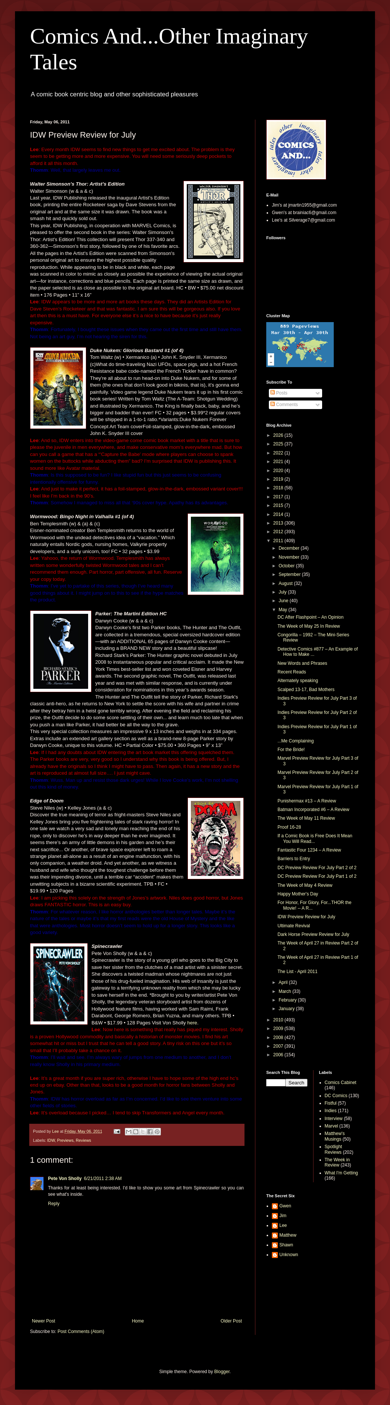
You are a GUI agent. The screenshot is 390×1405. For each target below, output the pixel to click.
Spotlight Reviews (333, 1149)
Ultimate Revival (294, 925)
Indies (331, 1110)
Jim (282, 1215)
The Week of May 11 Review (306, 818)
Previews (65, 1140)
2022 (279, 453)
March (285, 991)
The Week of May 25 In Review (309, 626)
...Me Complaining (296, 741)
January (287, 1008)
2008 (279, 1037)
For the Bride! (291, 749)
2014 (279, 514)
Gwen (285, 1206)
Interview (334, 1118)
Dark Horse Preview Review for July (313, 934)
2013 (279, 523)
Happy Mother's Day (298, 894)
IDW (51, 1140)
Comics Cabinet (341, 1082)
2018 (279, 487)
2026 (279, 435)
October (287, 565)
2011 (279, 540)
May (283, 609)
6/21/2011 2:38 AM (103, 1178)
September (290, 574)
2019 (279, 479)
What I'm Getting (341, 1173)
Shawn (286, 1245)
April (284, 982)
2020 (279, 470)
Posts (278, 393)
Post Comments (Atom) (80, 1331)
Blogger (222, 1371)
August (286, 583)
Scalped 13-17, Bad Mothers (306, 689)
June (284, 600)
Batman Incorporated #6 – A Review (313, 809)
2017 (279, 496)
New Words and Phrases (302, 663)
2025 (279, 444)
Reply (54, 1203)
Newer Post (43, 1321)
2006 (279, 1054)
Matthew (287, 1235)
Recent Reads (292, 672)
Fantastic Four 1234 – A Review (309, 850)
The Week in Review (337, 1162)
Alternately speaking (298, 680)
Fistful (331, 1103)
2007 (279, 1046)
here (192, 1023)
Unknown (288, 1254)
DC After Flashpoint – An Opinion (311, 617)
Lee (283, 1225)
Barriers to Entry (294, 858)
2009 (279, 1028)
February (288, 1000)
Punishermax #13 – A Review (307, 801)
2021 (279, 461)
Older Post (231, 1321)
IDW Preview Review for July (306, 916)
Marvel (331, 1126)
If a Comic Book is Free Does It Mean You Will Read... (315, 838)
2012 (279, 531)
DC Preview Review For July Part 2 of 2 (317, 867)
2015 (279, 505)
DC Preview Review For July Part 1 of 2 (317, 876)
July (283, 592)
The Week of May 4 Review (305, 885)
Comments (284, 404)
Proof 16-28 (289, 827)
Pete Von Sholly (65, 1178)
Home (138, 1321)
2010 (279, 1020)
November (290, 557)
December (290, 548)
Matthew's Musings (335, 1136)
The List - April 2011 (298, 971)
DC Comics (336, 1095)
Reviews (83, 1140)
